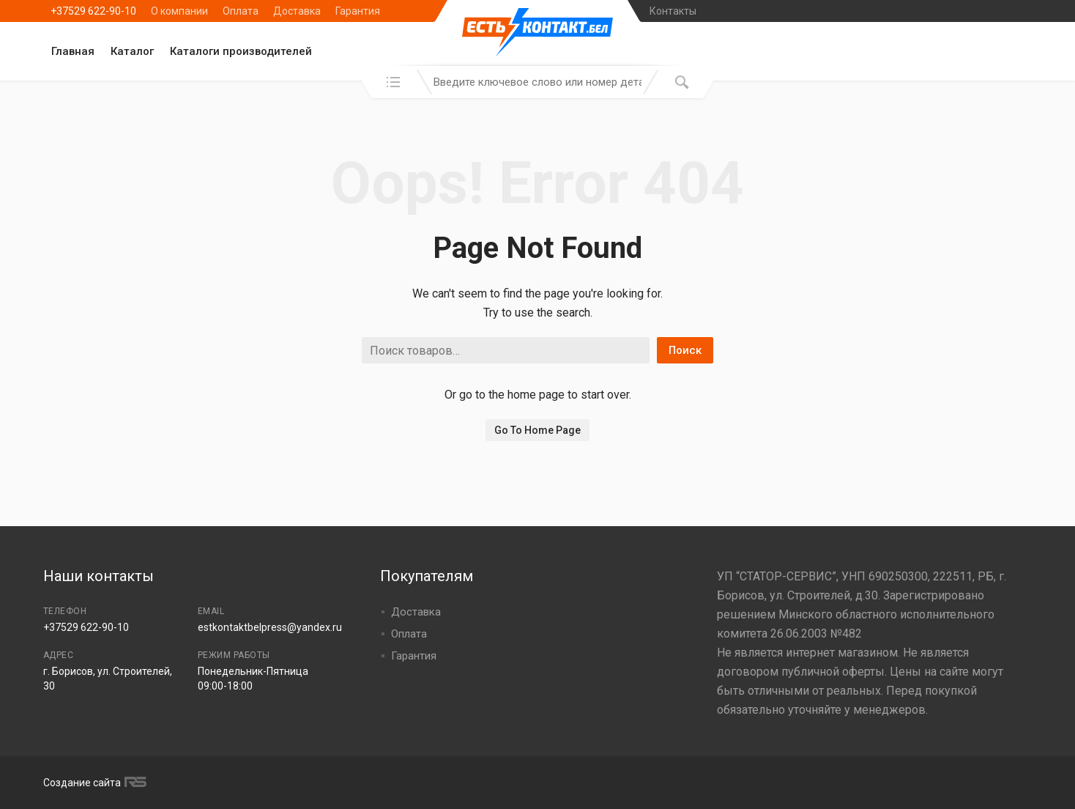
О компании (179, 11)
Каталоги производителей (241, 51)
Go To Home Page (537, 430)
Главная (72, 51)
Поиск (685, 350)
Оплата (240, 11)
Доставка (297, 11)
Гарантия (357, 11)
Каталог (132, 51)
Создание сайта (93, 782)
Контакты (673, 11)
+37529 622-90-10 (93, 11)
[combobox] (537, 82)
